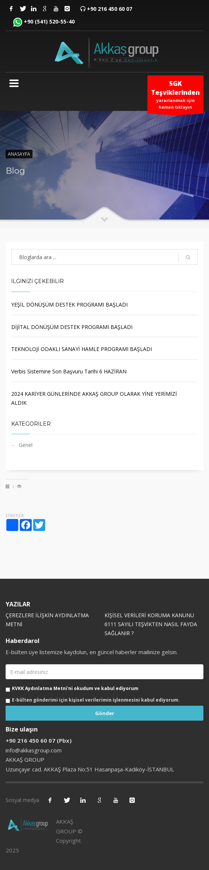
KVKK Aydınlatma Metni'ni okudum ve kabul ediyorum (75, 688)
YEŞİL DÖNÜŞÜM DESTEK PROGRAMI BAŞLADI (69, 304)
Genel (25, 444)
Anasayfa (19, 154)
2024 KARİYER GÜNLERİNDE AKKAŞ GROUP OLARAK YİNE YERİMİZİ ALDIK (94, 398)
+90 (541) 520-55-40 (49, 21)
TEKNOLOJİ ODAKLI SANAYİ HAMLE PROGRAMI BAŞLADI (81, 348)
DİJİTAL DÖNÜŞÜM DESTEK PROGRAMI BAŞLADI (71, 326)
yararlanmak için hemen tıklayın (175, 96)
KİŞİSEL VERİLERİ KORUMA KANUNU (149, 615)
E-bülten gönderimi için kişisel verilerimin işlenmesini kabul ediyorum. (96, 700)
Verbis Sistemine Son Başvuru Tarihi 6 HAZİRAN (69, 371)
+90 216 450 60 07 (109, 8)
